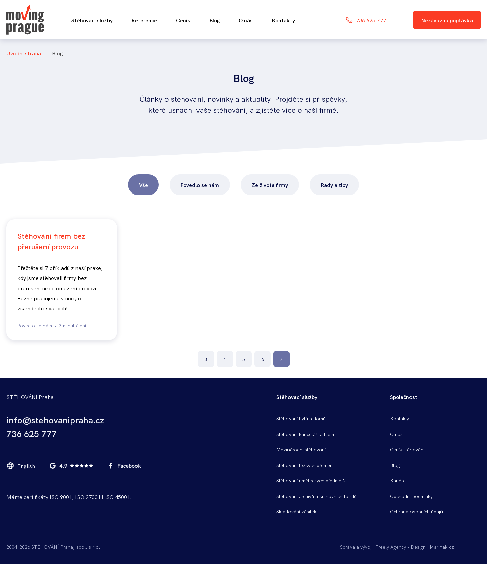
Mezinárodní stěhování (301, 449)
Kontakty (283, 20)
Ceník (183, 20)
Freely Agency (390, 546)
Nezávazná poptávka (447, 20)
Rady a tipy (334, 184)
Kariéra (398, 480)
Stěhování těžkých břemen (304, 465)
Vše (143, 184)
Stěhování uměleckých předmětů (310, 480)
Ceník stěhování (407, 449)
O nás (246, 20)
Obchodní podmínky (411, 496)
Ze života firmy (269, 184)
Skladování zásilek (296, 511)
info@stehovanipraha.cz (55, 420)
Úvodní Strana (23, 53)
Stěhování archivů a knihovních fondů (316, 496)
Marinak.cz (442, 546)
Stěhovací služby (92, 20)
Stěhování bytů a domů (301, 418)
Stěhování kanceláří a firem (305, 434)
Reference (144, 20)
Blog (214, 20)
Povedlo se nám (199, 184)
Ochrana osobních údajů (416, 511)
